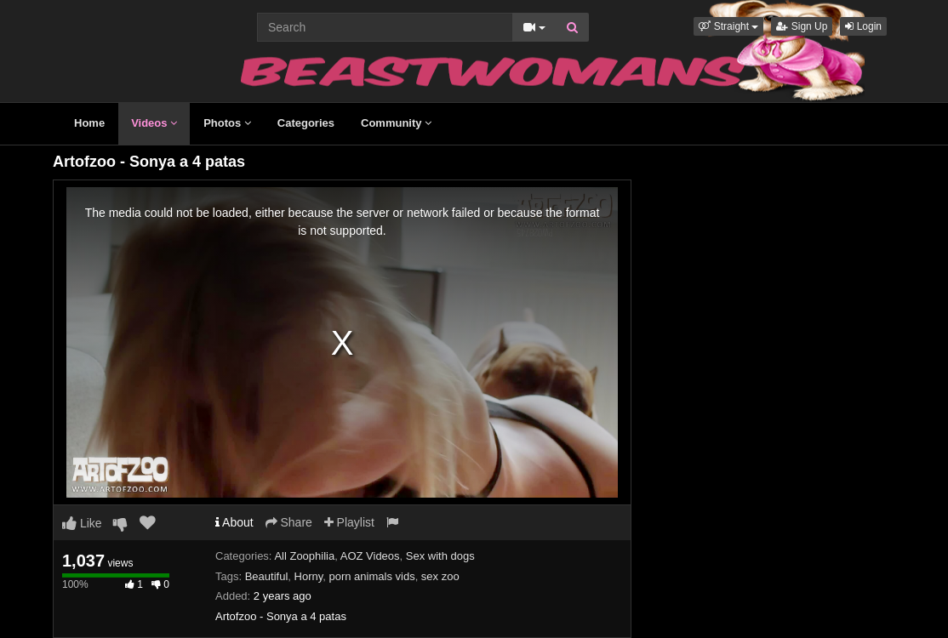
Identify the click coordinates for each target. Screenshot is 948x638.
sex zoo (440, 576)
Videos (154, 123)
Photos (227, 123)
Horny (308, 576)
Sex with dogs (440, 556)
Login (863, 26)
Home (89, 123)
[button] (728, 26)
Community (396, 123)
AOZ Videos (370, 556)
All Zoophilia (304, 556)
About (234, 522)
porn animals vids (371, 576)
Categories (305, 123)
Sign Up (801, 26)
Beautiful (266, 576)
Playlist (349, 522)
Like (82, 523)
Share (289, 522)
